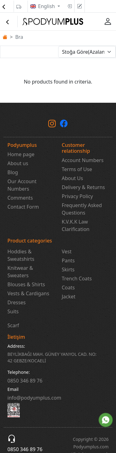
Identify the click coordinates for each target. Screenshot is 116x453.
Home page (20, 154)
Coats (68, 287)
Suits (13, 311)
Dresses (16, 302)
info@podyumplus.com (34, 397)
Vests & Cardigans (28, 293)
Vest (67, 251)
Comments (20, 197)
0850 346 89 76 (24, 449)
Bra (19, 37)
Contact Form (23, 206)
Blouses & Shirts (26, 284)
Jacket (68, 296)
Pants (68, 260)
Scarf (13, 325)
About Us (72, 178)
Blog (12, 172)
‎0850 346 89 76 (24, 380)
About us (17, 163)
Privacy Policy (77, 196)
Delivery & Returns (83, 187)
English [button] (47, 6)
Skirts (68, 269)
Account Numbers (83, 160)
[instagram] (52, 124)
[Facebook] (64, 124)
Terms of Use (77, 169)
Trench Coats (77, 278)
